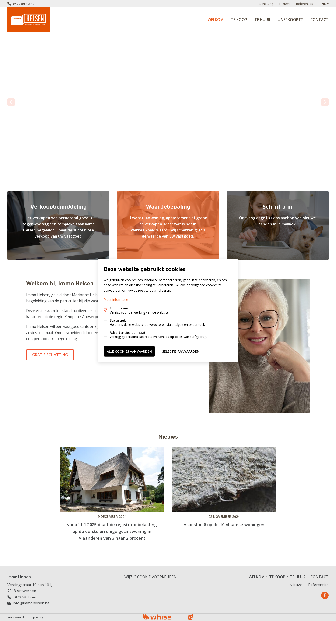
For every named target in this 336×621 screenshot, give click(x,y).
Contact (319, 19)
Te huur (262, 19)
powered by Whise (162, 617)
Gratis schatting (50, 354)
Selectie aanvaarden (181, 351)
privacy (38, 617)
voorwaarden (17, 617)
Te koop (239, 19)
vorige (11, 102)
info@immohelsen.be (31, 603)
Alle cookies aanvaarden (129, 351)
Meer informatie (116, 299)
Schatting (266, 3)
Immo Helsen (19, 576)
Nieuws (284, 3)
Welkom (216, 19)
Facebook (325, 595)
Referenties (304, 3)
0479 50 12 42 (23, 3)
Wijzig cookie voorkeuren (150, 576)
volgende (325, 102)
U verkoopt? (290, 19)
